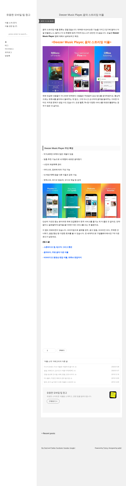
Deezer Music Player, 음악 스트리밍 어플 (81, 14)
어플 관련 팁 (11, 26)
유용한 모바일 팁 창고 (18, 14)
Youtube (66, 483)
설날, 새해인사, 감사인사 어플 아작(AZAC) (58, 405)
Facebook (59, 483)
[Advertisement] (18, 52)
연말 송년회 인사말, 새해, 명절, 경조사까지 (59, 409)
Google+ (72, 483)
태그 (6, 76)
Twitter (53, 483)
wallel (119, 483)
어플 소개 (11, 22)
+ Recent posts (48, 468)
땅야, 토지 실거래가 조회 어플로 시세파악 (58, 416)
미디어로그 (9, 79)
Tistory (105, 483)
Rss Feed (44, 483)
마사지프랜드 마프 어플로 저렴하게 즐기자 (59, 401)
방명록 (7, 86)
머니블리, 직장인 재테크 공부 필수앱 (57, 413)
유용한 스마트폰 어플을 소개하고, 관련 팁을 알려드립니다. (69, 431)
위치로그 (8, 83)
